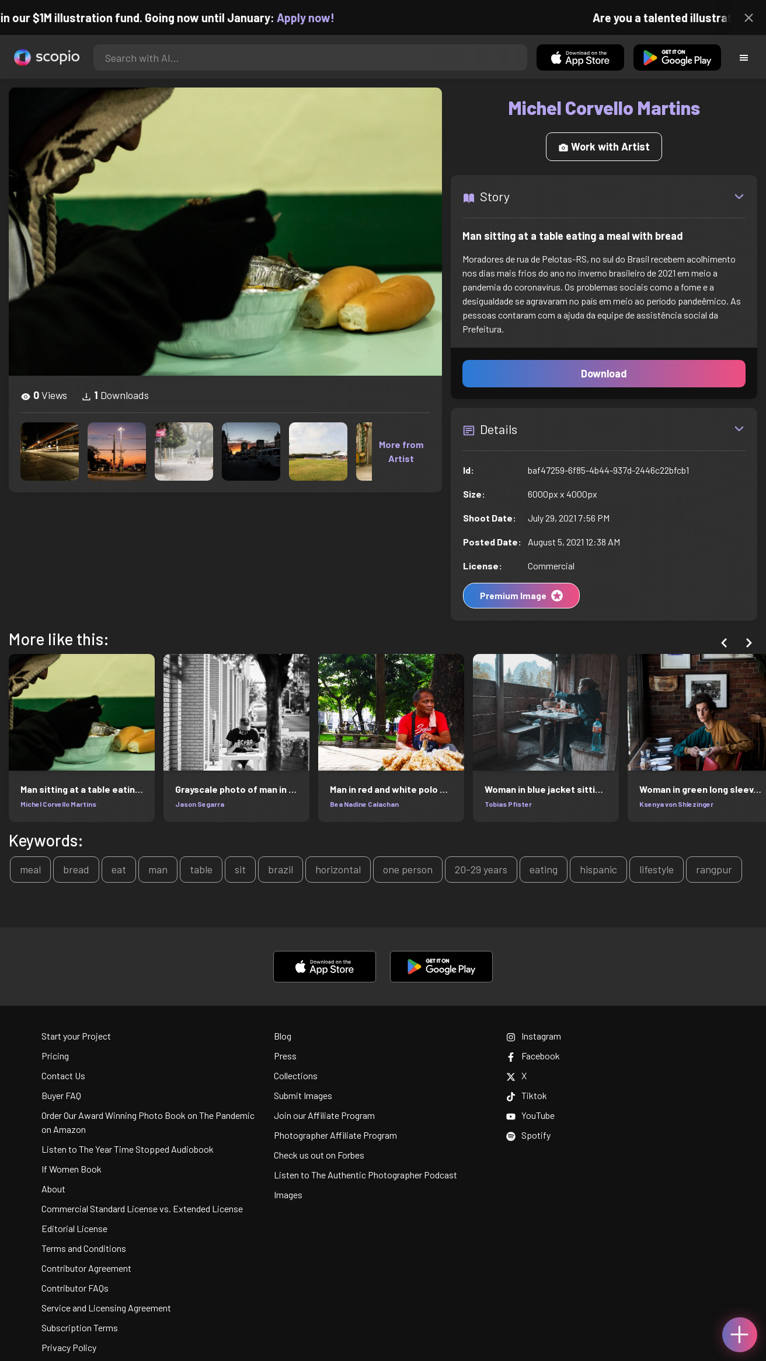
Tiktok (526, 1095)
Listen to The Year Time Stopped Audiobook (127, 1148)
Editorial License (74, 1228)
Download (604, 373)
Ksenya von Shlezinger (676, 804)
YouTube (530, 1115)
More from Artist (401, 451)
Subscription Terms (79, 1327)
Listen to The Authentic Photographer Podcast (365, 1174)
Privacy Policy (68, 1347)
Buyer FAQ (61, 1095)
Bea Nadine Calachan (364, 804)
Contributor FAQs (75, 1287)
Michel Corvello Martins (58, 804)
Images (288, 1194)
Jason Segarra (199, 804)
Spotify (528, 1134)
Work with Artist (604, 146)
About (53, 1188)
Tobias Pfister (508, 804)
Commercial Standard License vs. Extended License (142, 1208)
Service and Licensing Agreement (106, 1307)
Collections (296, 1075)
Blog (282, 1035)
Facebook (533, 1055)
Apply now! (313, 18)
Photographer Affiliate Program (335, 1134)
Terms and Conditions (83, 1248)
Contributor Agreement (86, 1267)
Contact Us (63, 1075)
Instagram (533, 1035)
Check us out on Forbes (319, 1154)
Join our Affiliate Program (324, 1115)
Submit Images (303, 1095)
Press (285, 1055)
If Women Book (71, 1168)
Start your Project (76, 1035)
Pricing (55, 1055)
